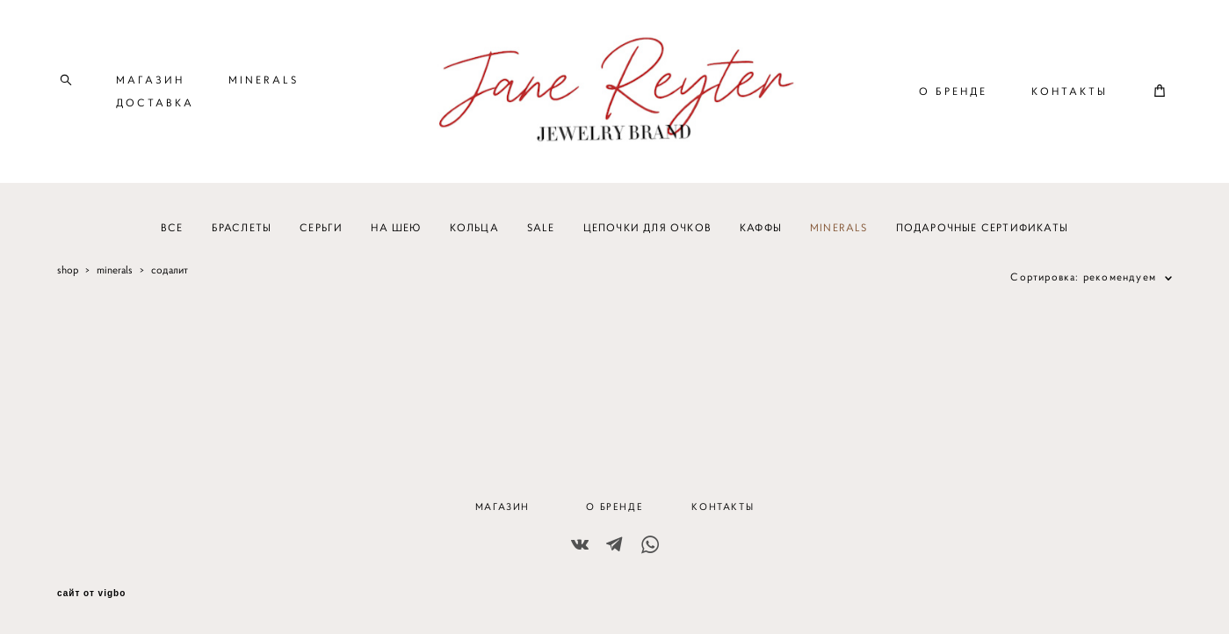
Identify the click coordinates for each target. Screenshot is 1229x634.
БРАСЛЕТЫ (242, 237)
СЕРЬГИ (321, 237)
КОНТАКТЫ (1069, 95)
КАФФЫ (761, 237)
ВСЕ (172, 237)
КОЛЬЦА (474, 237)
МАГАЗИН (150, 84)
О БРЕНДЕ (953, 95)
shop (67, 279)
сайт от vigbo (91, 593)
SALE (541, 237)
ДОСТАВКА (155, 106)
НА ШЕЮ (396, 237)
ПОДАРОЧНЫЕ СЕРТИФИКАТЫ (982, 237)
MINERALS (263, 84)
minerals (115, 279)
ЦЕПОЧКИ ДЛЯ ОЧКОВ (647, 237)
